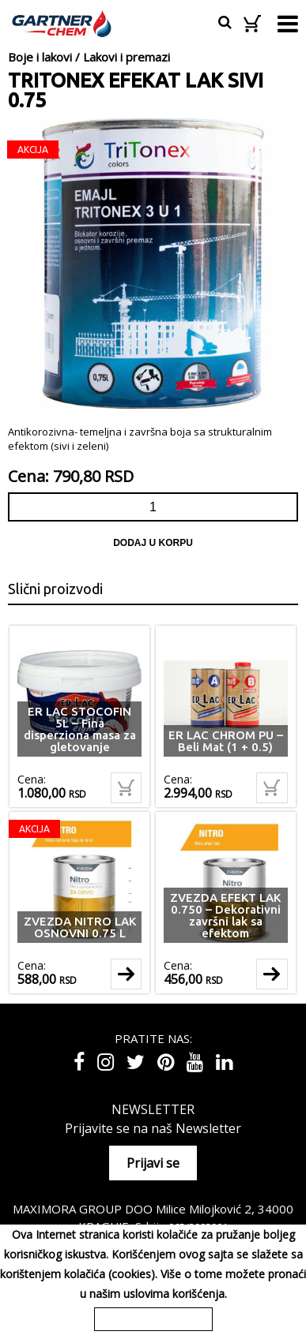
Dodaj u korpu (153, 542)
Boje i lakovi (40, 57)
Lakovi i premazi (126, 57)
